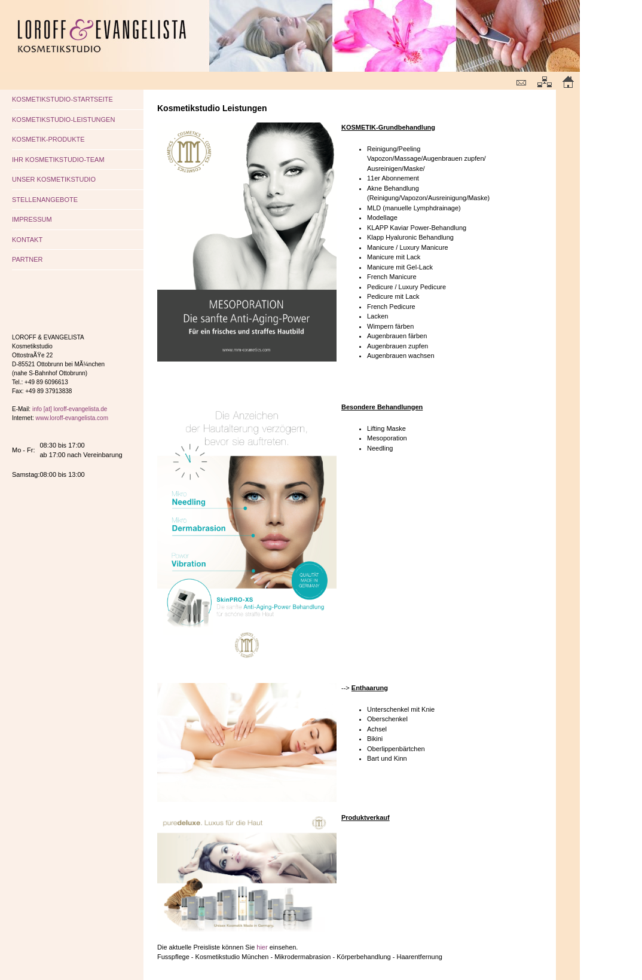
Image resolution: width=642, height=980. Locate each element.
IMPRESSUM (32, 219)
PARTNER (27, 259)
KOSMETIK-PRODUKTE (48, 139)
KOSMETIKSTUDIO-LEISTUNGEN (63, 119)
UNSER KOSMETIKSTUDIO (54, 179)
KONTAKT (27, 239)
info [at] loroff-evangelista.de (69, 409)
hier (261, 947)
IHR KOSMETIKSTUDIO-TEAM (58, 159)
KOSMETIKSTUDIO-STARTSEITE (62, 99)
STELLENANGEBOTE (45, 199)
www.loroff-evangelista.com (71, 418)
